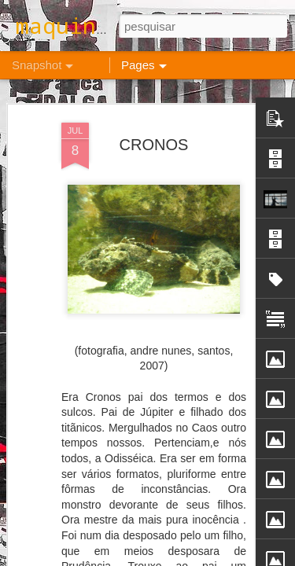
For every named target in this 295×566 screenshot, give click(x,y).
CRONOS (154, 133)
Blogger (210, 557)
